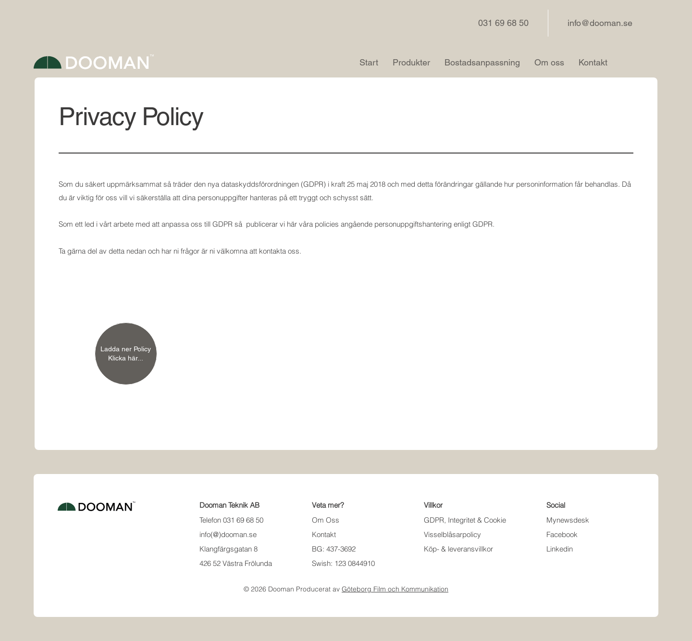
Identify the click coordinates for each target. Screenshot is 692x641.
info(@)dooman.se (228, 534)
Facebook (562, 534)
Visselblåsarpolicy (452, 534)
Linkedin (559, 548)
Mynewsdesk (567, 520)
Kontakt (324, 534)
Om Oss (325, 520)
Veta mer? (328, 505)
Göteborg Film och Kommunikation (395, 589)
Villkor (433, 505)
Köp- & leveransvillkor (458, 548)
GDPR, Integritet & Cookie (465, 520)
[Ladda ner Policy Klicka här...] (126, 353)
